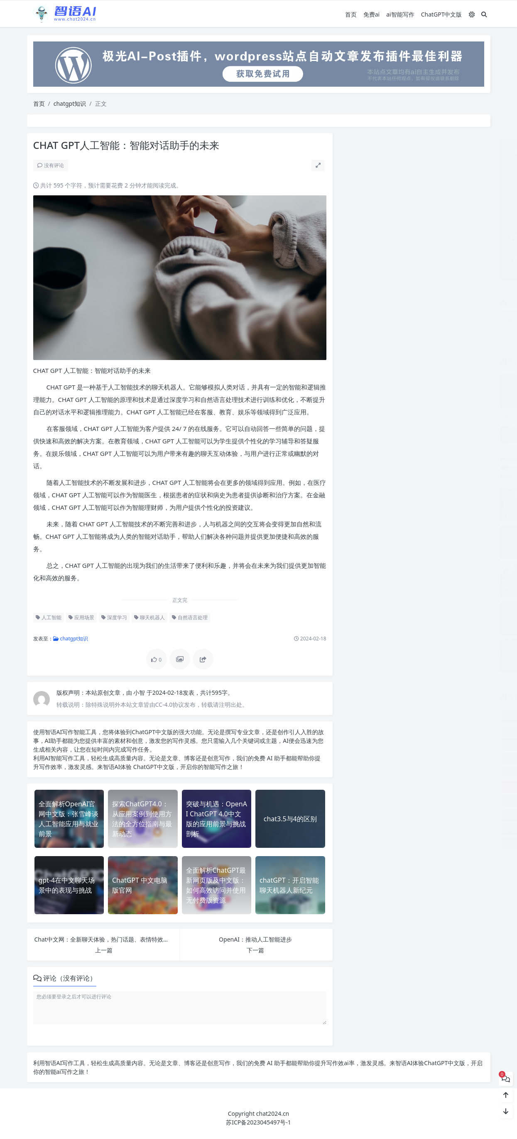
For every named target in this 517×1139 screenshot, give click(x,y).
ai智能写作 (400, 14)
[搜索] (484, 13)
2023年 (461, 814)
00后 (462, 730)
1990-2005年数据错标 (454, 772)
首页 (351, 14)
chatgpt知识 (70, 103)
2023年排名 (414, 828)
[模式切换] (472, 13)
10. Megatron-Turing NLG (414, 744)
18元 (405, 772)
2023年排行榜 (461, 828)
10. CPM (361, 744)
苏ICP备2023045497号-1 (258, 1122)
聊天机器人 (148, 617)
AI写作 (64, 732)
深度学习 (113, 617)
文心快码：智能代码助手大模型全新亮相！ (453, 416)
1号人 (361, 786)
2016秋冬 (432, 786)
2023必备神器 (379, 843)
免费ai (371, 14)
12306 (433, 758)
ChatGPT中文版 (441, 14)
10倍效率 (467, 744)
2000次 (397, 786)
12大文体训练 (365, 772)
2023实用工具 (367, 814)
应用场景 (80, 617)
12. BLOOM (397, 758)
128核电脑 (467, 758)
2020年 (467, 786)
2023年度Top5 (367, 828)
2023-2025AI (461, 800)
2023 (414, 800)
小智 (138, 692)
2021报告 (367, 800)
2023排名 (449, 843)
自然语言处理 (188, 617)
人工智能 (47, 617)
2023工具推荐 (414, 814)
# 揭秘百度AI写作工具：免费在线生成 (392, 730)
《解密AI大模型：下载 (414, 716)
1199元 (361, 758)
